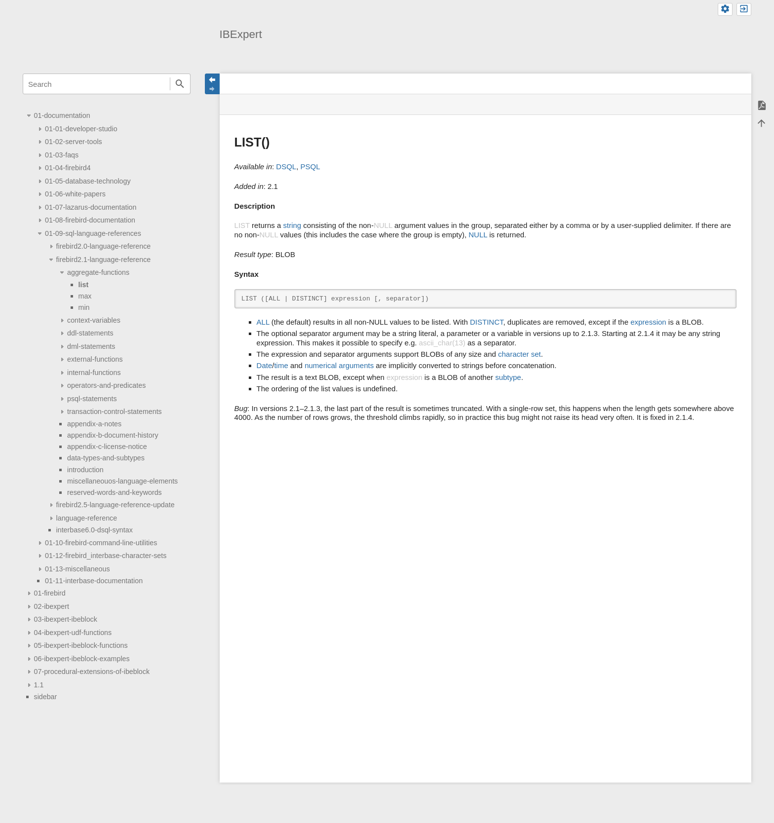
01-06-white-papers (75, 194)
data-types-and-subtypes (106, 458)
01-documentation (62, 115)
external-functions (94, 359)
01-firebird (50, 593)
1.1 (39, 685)
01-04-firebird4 (68, 168)
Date (264, 365)
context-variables (93, 320)
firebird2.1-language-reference (103, 259)
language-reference (86, 518)
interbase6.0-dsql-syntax (94, 530)
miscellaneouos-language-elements (122, 481)
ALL (263, 322)
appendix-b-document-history (112, 435)
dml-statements (91, 346)
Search (180, 84)
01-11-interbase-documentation (94, 581)
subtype (508, 377)
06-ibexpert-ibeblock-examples (82, 659)
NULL (477, 234)
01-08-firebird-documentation (90, 220)
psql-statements (92, 399)
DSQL (286, 166)
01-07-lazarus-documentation (90, 207)
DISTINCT (486, 322)
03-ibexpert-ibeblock (65, 619)
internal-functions (94, 372)
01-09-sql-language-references (93, 233)
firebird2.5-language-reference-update (115, 505)
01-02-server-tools (73, 142)
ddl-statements (90, 333)
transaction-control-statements (114, 411)
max (85, 296)
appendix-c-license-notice (107, 446)
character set (519, 354)
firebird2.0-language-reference (103, 246)
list (83, 285)
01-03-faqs (61, 155)
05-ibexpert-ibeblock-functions (81, 645)
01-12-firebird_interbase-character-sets (105, 556)
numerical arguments (339, 365)
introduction (85, 470)
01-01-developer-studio (81, 129)
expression (648, 322)
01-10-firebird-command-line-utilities (101, 543)
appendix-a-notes (94, 424)
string (292, 225)
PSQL (310, 166)
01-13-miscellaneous (77, 569)
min (84, 307)
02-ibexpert (51, 606)
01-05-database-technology (88, 181)
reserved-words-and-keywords (114, 492)
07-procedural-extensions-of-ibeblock (92, 671)
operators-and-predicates (106, 385)
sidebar (45, 697)
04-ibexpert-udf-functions (73, 632)
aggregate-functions (98, 272)
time (281, 365)
